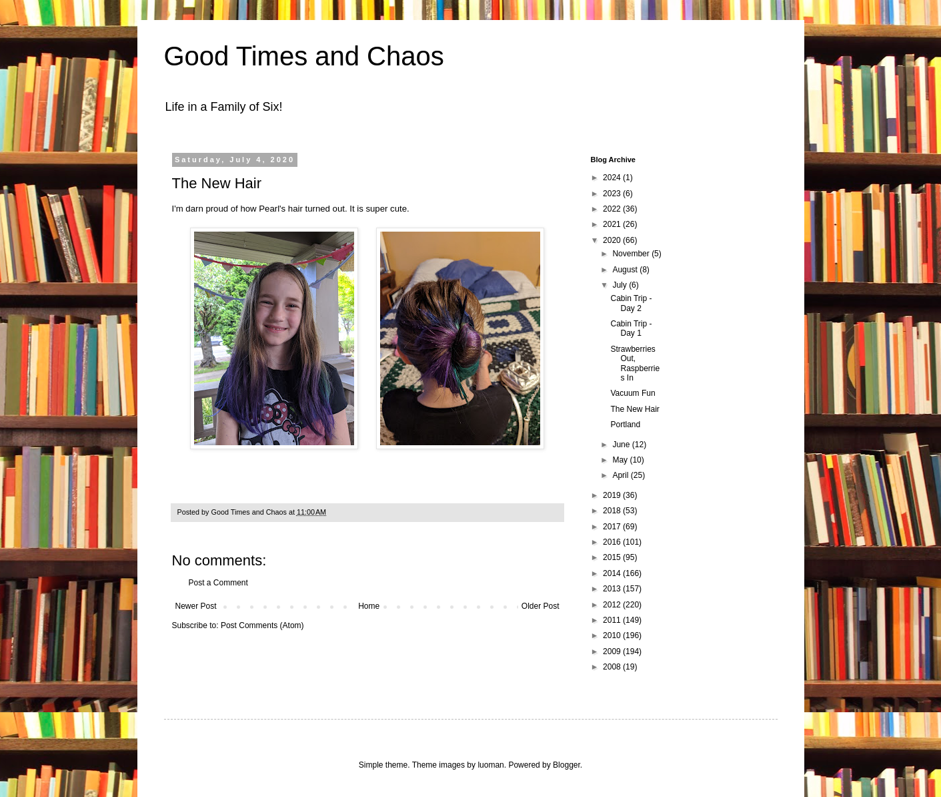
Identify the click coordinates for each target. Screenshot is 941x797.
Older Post (541, 606)
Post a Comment (218, 582)
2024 (613, 177)
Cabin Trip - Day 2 (631, 303)
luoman (491, 765)
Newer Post (196, 606)
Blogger (566, 765)
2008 (613, 667)
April (621, 475)
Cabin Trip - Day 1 (631, 328)
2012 (613, 604)
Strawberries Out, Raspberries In (635, 363)
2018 (613, 510)
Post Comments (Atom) (262, 625)
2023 (613, 193)
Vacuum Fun (632, 393)
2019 (613, 495)
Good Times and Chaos (304, 56)
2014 (613, 573)
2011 (613, 620)
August (626, 269)
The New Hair (634, 409)
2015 (613, 557)
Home (368, 606)
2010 (613, 635)
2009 (613, 651)
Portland (625, 424)
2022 (613, 209)
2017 (613, 526)
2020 (613, 240)
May (621, 460)
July (620, 285)
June (622, 444)
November (632, 253)
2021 (613, 224)
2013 (613, 588)
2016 (613, 542)
